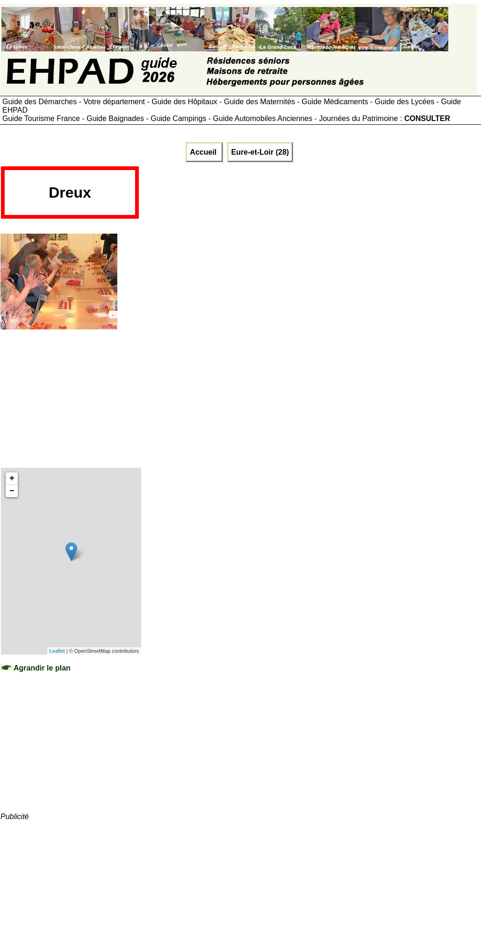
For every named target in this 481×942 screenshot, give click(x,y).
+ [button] (11, 478)
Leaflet (57, 651)
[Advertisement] (310, 196)
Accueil (204, 152)
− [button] (11, 491)
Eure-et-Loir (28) (260, 152)
